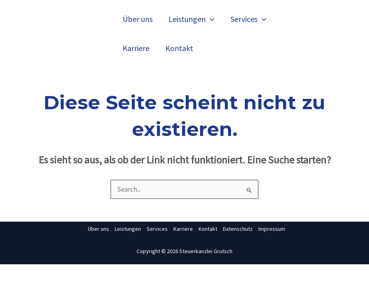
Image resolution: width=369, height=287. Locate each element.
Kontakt (179, 48)
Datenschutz (238, 228)
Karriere (136, 48)
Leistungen (191, 19)
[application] (210, 19)
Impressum (271, 228)
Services (248, 19)
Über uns (138, 19)
